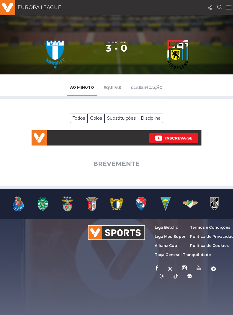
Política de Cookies (209, 245)
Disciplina (150, 118)
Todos (79, 118)
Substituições (121, 118)
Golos (96, 118)
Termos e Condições (210, 227)
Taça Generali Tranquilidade (183, 254)
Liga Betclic (166, 227)
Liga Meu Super (170, 236)
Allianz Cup (166, 245)
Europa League (39, 7)
